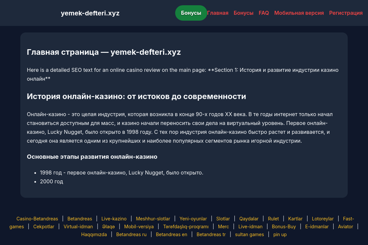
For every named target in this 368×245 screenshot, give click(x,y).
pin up (280, 234)
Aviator (345, 226)
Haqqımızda (94, 234)
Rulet (273, 218)
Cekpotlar (43, 226)
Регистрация (346, 13)
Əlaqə (108, 226)
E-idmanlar (317, 226)
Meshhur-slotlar (153, 218)
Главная (218, 13)
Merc (223, 226)
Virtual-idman (78, 226)
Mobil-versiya (139, 226)
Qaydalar (249, 218)
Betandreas (79, 218)
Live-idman (250, 226)
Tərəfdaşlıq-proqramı (186, 226)
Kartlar (295, 218)
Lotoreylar (323, 218)
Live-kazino (114, 218)
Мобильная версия (299, 13)
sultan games (249, 234)
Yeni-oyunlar (193, 218)
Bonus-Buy (284, 226)
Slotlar (223, 218)
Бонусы (191, 13)
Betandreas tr (211, 234)
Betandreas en (171, 234)
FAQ (264, 13)
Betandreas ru (131, 234)
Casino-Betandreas (37, 218)
